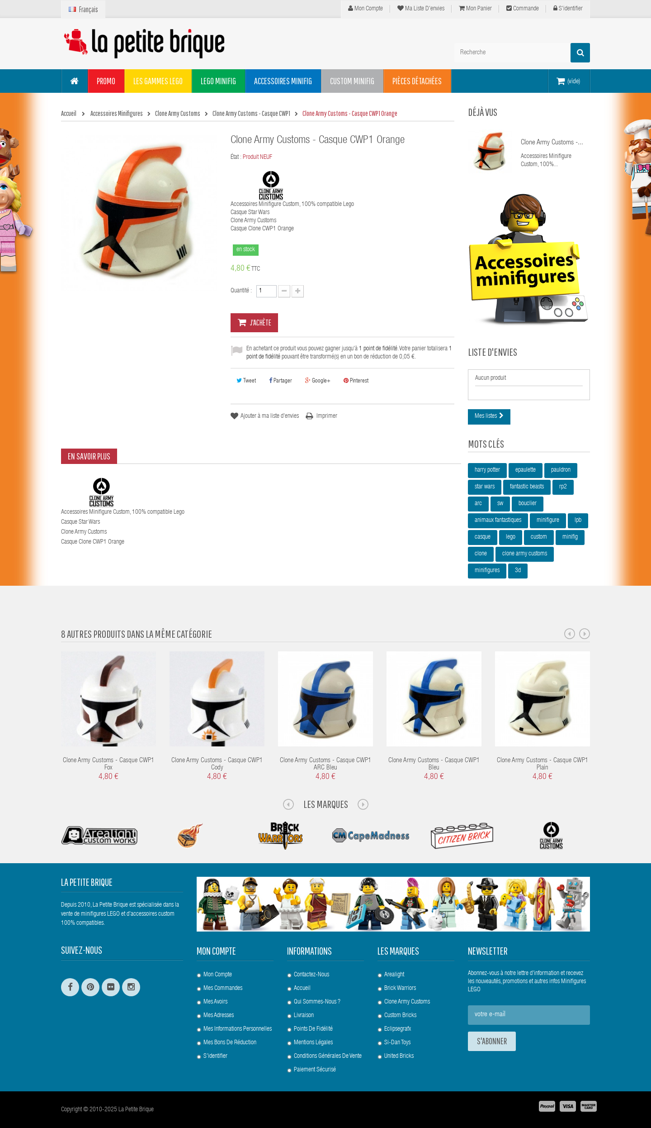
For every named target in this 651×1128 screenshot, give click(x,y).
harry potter (487, 470)
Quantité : (241, 291)
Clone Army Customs (407, 1002)
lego (510, 537)
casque (483, 537)
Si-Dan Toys (397, 1043)
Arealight (394, 975)
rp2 (563, 487)
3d (518, 571)
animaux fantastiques (498, 520)
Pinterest (356, 381)
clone (481, 554)
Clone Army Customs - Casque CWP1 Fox (108, 764)
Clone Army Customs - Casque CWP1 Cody (217, 764)
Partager (280, 381)
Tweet (246, 381)
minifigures (487, 571)
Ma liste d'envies (420, 8)
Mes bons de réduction (229, 1043)
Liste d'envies (492, 351)
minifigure (548, 520)
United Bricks (399, 1056)
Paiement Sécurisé (315, 1070)
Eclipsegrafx (397, 1029)
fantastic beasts (527, 487)
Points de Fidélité (313, 1029)
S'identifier (568, 8)
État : (236, 157)
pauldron (561, 470)
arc (478, 504)
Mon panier (475, 8)
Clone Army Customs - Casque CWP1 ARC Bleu (325, 764)
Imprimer (326, 416)
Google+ (317, 381)
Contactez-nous (311, 975)
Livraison (304, 1016)
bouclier (528, 504)
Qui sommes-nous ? (317, 1002)
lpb (578, 520)
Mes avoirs (215, 1002)
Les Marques (325, 804)
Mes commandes (222, 988)
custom (539, 537)
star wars (485, 487)
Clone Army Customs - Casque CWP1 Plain (542, 764)
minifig (570, 537)
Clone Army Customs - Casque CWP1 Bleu (434, 764)
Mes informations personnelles (237, 1029)
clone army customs (524, 554)
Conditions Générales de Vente (328, 1056)
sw (500, 504)
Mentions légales (313, 1043)
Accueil (302, 988)
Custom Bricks (400, 1016)
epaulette (525, 470)
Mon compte (365, 8)
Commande (522, 8)
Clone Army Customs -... (552, 143)
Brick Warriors (400, 988)
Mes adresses (218, 1016)
